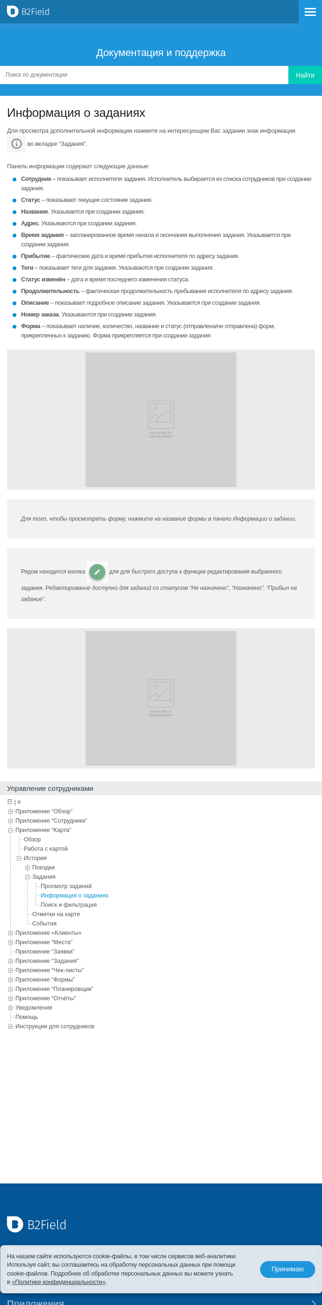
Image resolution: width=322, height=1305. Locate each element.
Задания (44, 877)
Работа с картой (46, 849)
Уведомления (33, 1007)
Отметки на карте (56, 914)
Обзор (32, 839)
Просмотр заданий (66, 886)
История (35, 858)
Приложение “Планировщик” (54, 989)
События (44, 923)
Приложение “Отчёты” (45, 998)
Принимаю (288, 1269)
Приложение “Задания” (47, 961)
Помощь (26, 1017)
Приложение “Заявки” (44, 951)
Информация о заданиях (74, 895)
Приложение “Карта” (43, 830)
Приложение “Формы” (45, 979)
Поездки (43, 867)
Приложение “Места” (43, 942)
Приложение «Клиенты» (48, 933)
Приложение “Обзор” (43, 811)
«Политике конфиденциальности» (58, 1281)
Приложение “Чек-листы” (49, 970)
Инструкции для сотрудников (54, 1026)
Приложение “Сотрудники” (51, 820)
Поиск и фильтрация (69, 905)
